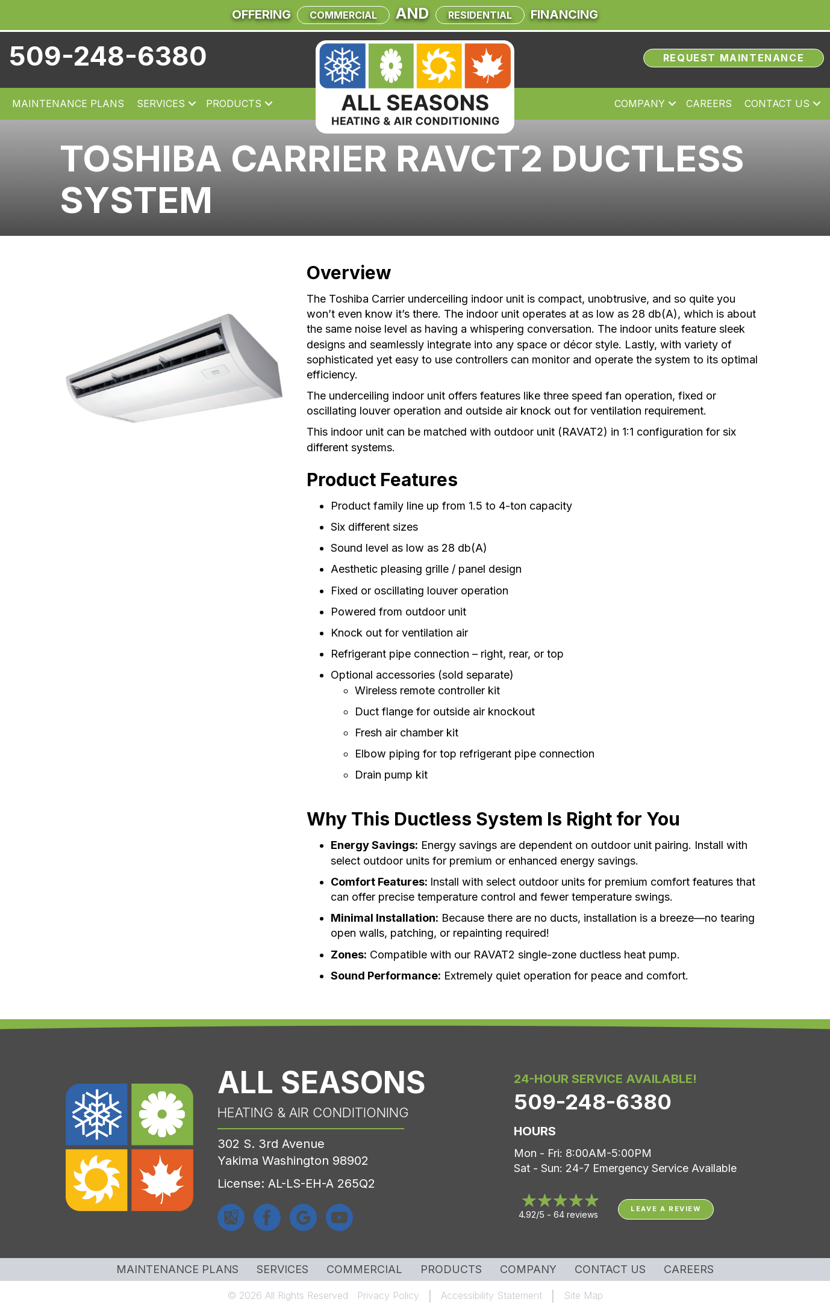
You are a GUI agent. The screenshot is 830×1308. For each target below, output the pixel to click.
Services (161, 103)
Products (233, 103)
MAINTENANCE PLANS (177, 1269)
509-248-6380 (108, 56)
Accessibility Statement (491, 1295)
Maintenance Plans (68, 103)
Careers (709, 103)
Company (639, 103)
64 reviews (576, 1214)
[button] (192, 103)
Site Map (583, 1295)
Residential (480, 15)
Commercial (343, 15)
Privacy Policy (388, 1295)
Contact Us (777, 103)
